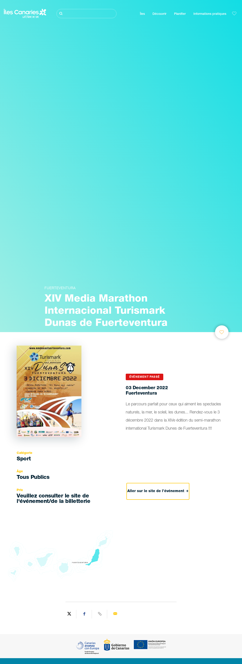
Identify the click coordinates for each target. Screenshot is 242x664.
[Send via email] (115, 614)
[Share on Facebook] (84, 614)
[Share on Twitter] (69, 614)
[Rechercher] (86, 13)
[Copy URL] (100, 614)
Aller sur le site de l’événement (158, 491)
